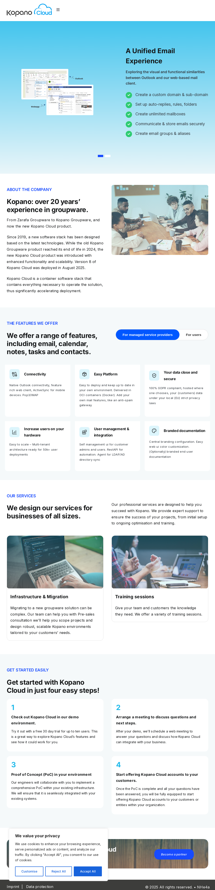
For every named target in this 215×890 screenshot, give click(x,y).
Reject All (59, 871)
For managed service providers (148, 335)
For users (193, 335)
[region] (58, 855)
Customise (29, 871)
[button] (100, 156)
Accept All (88, 871)
